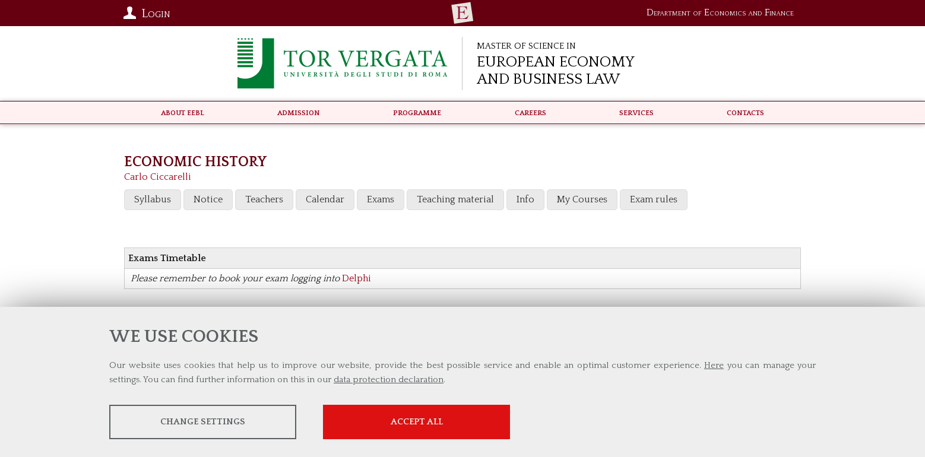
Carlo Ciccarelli (157, 177)
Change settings (202, 422)
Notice (208, 199)
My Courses (582, 199)
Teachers (264, 199)
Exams (380, 199)
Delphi (356, 278)
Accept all (417, 422)
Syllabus (152, 199)
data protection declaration (389, 380)
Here (714, 365)
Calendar (325, 199)
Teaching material (455, 199)
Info (525, 199)
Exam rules (653, 199)
